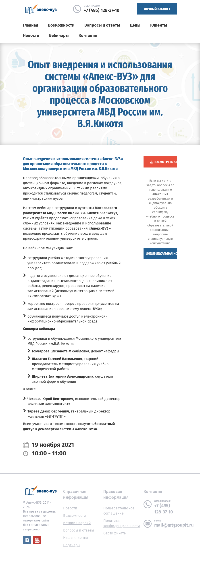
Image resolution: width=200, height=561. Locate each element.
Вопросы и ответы (102, 25)
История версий (77, 523)
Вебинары (59, 35)
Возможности (61, 25)
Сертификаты (115, 533)
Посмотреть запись (163, 162)
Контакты (88, 35)
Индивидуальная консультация (161, 253)
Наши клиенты (75, 538)
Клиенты (158, 25)
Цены (135, 25)
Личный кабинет (157, 9)
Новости (31, 35)
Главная (30, 25)
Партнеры (71, 545)
